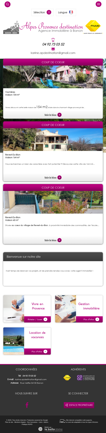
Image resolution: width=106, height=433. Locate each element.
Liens (40, 422)
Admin (46, 422)
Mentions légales (20, 422)
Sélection (39, 12)
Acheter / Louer (37, 319)
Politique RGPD (27, 424)
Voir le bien (53, 115)
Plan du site (9, 422)
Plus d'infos (91, 319)
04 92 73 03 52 (53, 44)
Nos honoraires (32, 422)
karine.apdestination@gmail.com (53, 52)
